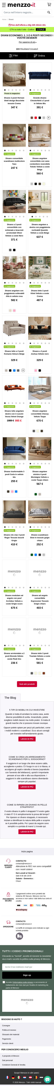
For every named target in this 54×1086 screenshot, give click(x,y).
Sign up (27, 975)
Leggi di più (27, 739)
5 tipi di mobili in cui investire (27, 710)
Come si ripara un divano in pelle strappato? (27, 806)
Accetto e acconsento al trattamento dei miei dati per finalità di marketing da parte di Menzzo (25, 985)
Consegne (6, 1026)
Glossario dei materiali (10, 1035)
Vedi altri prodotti (27, 684)
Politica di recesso (9, 1030)
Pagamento (6, 1039)
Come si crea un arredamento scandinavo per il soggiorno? (27, 758)
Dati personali (7, 1060)
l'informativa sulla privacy (23, 982)
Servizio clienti (7, 1043)
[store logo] (26, 4)
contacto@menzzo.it (24, 924)
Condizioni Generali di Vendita (13, 1065)
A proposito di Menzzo (10, 1056)
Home (4, 19)
